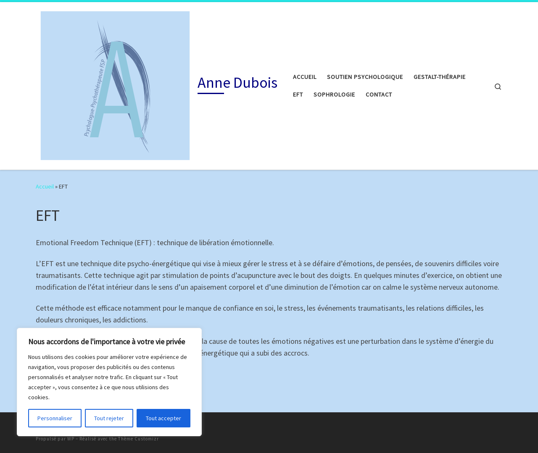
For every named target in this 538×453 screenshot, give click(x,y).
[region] (109, 382)
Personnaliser (54, 418)
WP (70, 439)
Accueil (45, 186)
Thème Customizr (138, 439)
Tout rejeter (109, 418)
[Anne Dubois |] (115, 84)
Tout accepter (163, 418)
